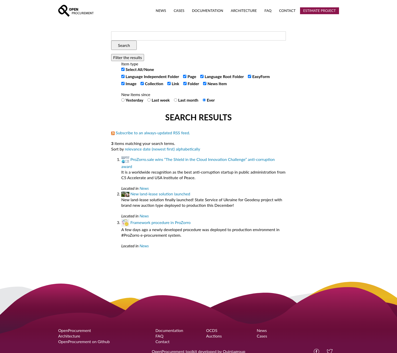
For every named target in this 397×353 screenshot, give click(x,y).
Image (131, 83)
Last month (188, 100)
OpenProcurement (74, 330)
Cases (262, 335)
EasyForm (261, 76)
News (144, 188)
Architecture (69, 335)
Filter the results (127, 57)
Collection (154, 83)
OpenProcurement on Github (84, 341)
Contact (162, 341)
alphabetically (188, 148)
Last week (161, 100)
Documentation (169, 330)
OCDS (211, 330)
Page (192, 76)
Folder (193, 83)
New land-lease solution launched (160, 193)
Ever (211, 100)
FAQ (159, 335)
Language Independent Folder (152, 76)
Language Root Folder (224, 76)
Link (175, 83)
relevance (133, 148)
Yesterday (134, 100)
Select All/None (140, 69)
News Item (217, 83)
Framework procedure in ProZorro (160, 222)
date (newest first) (159, 148)
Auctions (214, 335)
